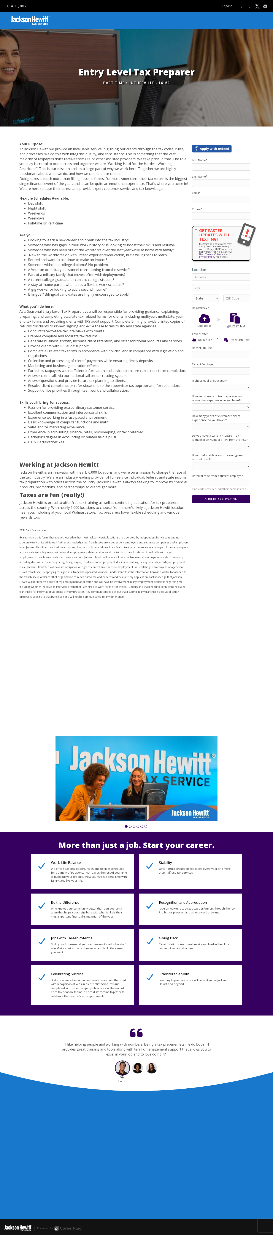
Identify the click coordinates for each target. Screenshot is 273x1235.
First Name (199, 160)
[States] (205, 298)
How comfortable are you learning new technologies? (217, 457)
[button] (126, 826)
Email (196, 193)
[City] (221, 287)
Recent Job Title (202, 348)
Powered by (59, 1228)
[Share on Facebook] (241, 6)
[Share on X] (257, 6)
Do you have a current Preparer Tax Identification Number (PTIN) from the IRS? (220, 438)
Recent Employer (203, 364)
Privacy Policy (207, 256)
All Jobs (15, 6)
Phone (197, 209)
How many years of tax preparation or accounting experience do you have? (217, 398)
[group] (136, 778)
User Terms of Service (212, 254)
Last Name (199, 176)
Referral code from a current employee (217, 476)
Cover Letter (200, 334)
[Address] (221, 277)
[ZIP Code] (236, 298)
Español (227, 6)
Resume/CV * (201, 308)
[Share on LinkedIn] (249, 6)
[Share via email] (265, 6)
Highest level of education (210, 381)
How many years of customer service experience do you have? (216, 418)
